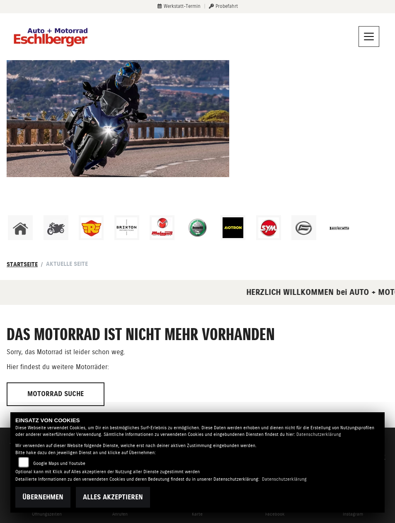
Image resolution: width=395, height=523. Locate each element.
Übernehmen (42, 497)
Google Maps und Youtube (59, 463)
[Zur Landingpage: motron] (233, 227)
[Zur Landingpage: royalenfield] (91, 227)
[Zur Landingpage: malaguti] (162, 227)
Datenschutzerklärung (318, 434)
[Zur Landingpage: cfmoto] (303, 227)
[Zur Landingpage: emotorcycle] (374, 227)
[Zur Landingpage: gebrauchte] (56, 227)
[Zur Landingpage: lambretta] (339, 227)
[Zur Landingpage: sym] (268, 227)
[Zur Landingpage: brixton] (126, 227)
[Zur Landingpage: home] (20, 227)
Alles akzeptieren (113, 497)
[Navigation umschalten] (369, 36)
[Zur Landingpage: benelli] (197, 227)
